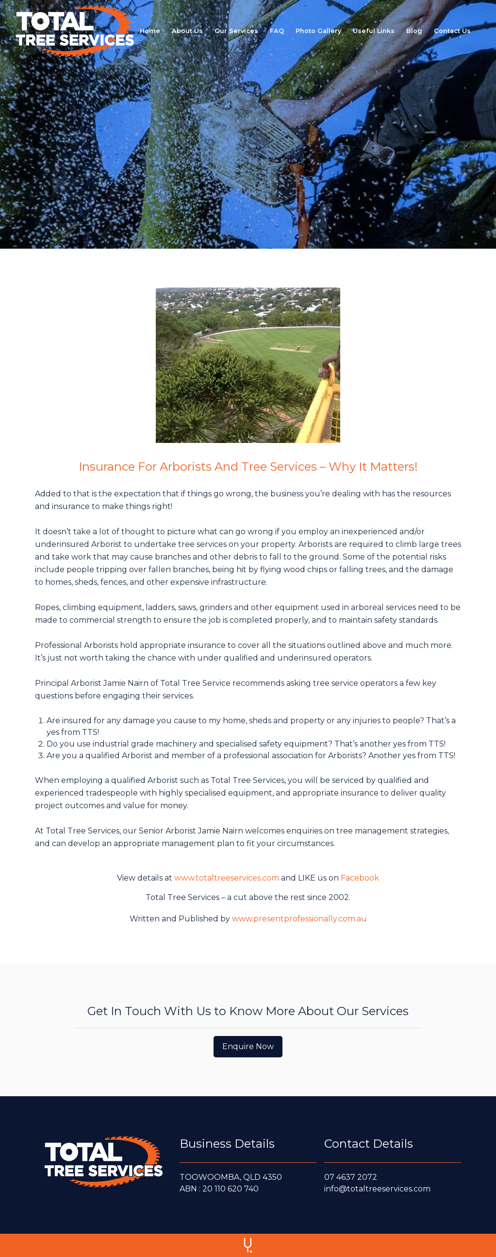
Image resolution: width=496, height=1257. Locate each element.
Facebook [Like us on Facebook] (360, 878)
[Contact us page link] (452, 30)
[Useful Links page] (374, 30)
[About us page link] (187, 30)
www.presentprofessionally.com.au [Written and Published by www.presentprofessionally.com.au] (299, 918)
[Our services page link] (236, 30)
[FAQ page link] (277, 30)
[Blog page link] (414, 30)
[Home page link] (150, 30)
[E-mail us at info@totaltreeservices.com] (392, 1189)
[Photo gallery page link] (318, 30)
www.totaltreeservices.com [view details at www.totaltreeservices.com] (226, 878)
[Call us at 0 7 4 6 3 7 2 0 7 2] (392, 1177)
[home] (75, 31)
